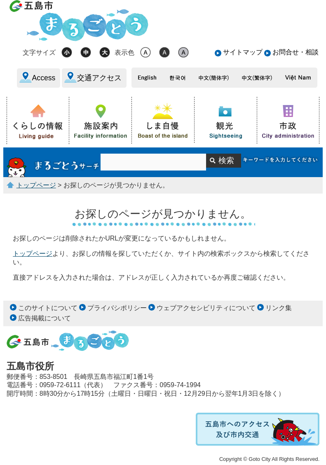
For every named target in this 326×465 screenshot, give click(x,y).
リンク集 (278, 307)
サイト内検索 (54, 162)
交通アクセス (99, 78)
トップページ (36, 185)
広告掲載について (44, 318)
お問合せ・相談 (295, 52)
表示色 (124, 52)
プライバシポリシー (117, 307)
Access (44, 78)
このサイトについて (47, 307)
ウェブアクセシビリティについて (206, 307)
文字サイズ (39, 52)
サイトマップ (243, 52)
